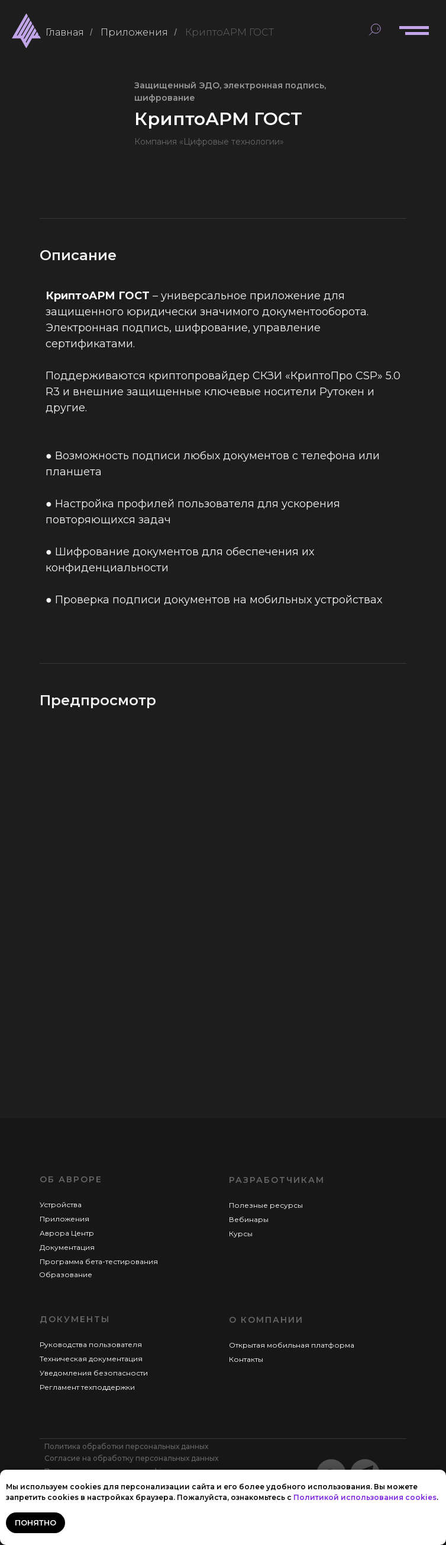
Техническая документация (91, 1358)
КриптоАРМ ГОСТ (229, 32)
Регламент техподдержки (87, 1387)
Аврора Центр (67, 1233)
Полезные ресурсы (266, 1205)
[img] (26, 31)
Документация (67, 1247)
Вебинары (249, 1219)
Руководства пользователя (91, 1344)
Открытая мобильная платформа (291, 1345)
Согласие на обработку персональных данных (131, 1458)
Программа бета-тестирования (99, 1261)
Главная (65, 32)
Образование (65, 1274)
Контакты (246, 1359)
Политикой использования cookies (365, 1497)
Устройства (61, 1204)
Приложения (134, 32)
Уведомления (66, 1372)
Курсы (241, 1233)
